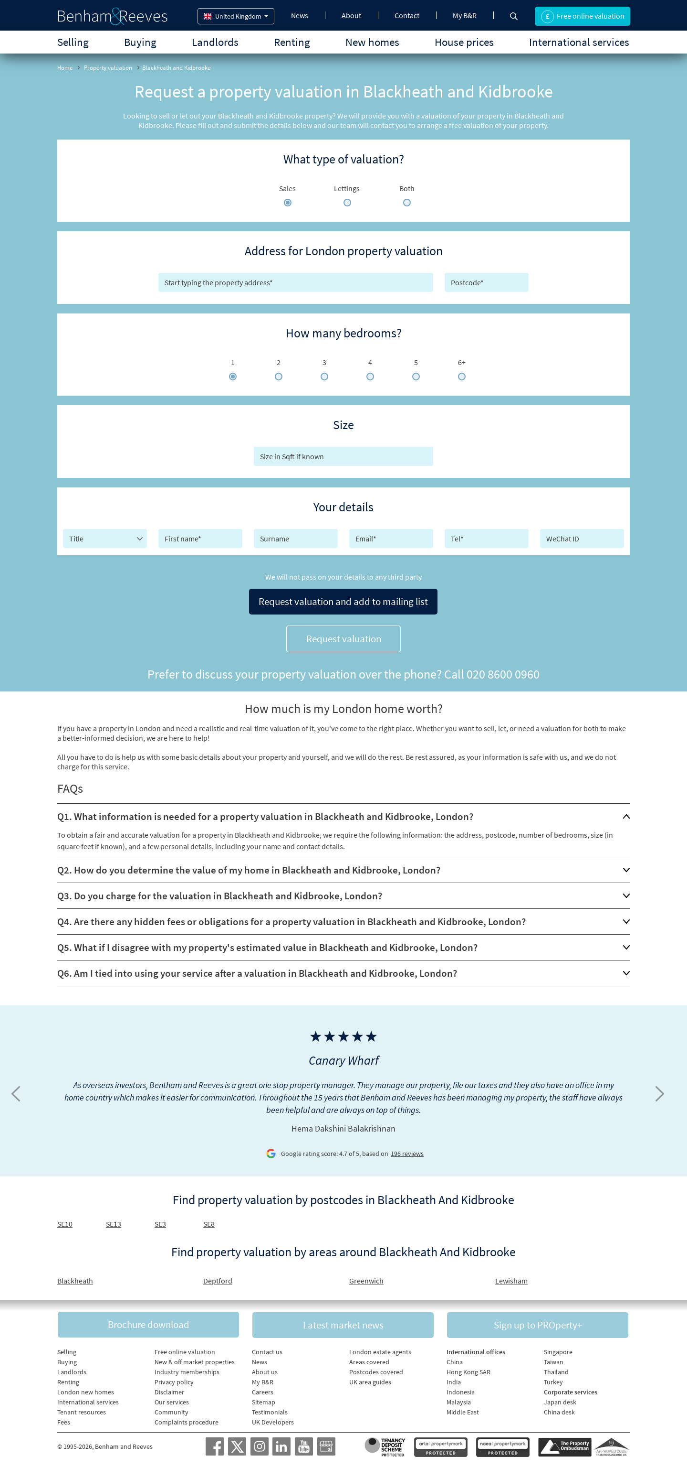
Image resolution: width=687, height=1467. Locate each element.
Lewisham (511, 1278)
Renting (292, 42)
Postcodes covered (376, 1370)
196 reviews (407, 1151)
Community (171, 1410)
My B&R (465, 15)
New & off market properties (195, 1360)
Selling (73, 42)
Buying (140, 42)
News (299, 15)
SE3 (160, 1221)
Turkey (553, 1380)
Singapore (558, 1350)
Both (407, 188)
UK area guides (370, 1380)
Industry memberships (187, 1370)
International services (579, 42)
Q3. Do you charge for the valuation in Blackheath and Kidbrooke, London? (219, 892)
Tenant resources (81, 1410)
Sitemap (263, 1400)
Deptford (217, 1278)
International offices (476, 1350)
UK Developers (273, 1420)
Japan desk (560, 1400)
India (454, 1380)
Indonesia (461, 1390)
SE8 (209, 1221)
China (455, 1360)
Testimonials (270, 1410)
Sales (287, 188)
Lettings (347, 188)
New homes (372, 42)
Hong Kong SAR (468, 1370)
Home (65, 68)
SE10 (65, 1221)
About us (265, 1370)
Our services (172, 1400)
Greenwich (366, 1278)
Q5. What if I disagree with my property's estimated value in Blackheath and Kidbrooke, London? (267, 944)
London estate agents (380, 1350)
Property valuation (108, 68)
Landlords (215, 42)
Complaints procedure (187, 1420)
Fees (63, 1420)
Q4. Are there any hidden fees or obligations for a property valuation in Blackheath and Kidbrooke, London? (291, 918)
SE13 (113, 1221)
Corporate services (570, 1390)
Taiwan (553, 1360)
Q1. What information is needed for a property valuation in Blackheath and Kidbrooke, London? (265, 813)
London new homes (85, 1390)
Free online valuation (185, 1350)
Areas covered (369, 1360)
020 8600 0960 (503, 671)
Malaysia (459, 1400)
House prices (464, 42)
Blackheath (75, 1278)
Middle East (463, 1410)
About (351, 15)
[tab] (343, 813)
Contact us (267, 1350)
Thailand (556, 1370)
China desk (559, 1410)
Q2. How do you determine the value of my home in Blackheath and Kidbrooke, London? (248, 867)
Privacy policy (174, 1380)
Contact (407, 15)
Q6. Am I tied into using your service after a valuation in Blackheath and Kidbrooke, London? (257, 970)
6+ (462, 362)
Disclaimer (169, 1390)
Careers (262, 1390)
